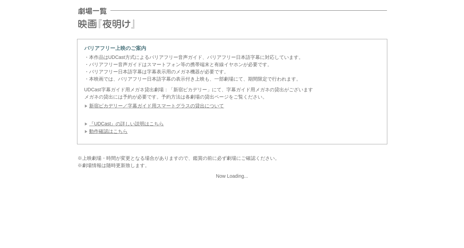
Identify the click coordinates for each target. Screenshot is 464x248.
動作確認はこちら (108, 131)
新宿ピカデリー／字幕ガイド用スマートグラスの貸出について (156, 105)
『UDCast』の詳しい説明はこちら (126, 123)
